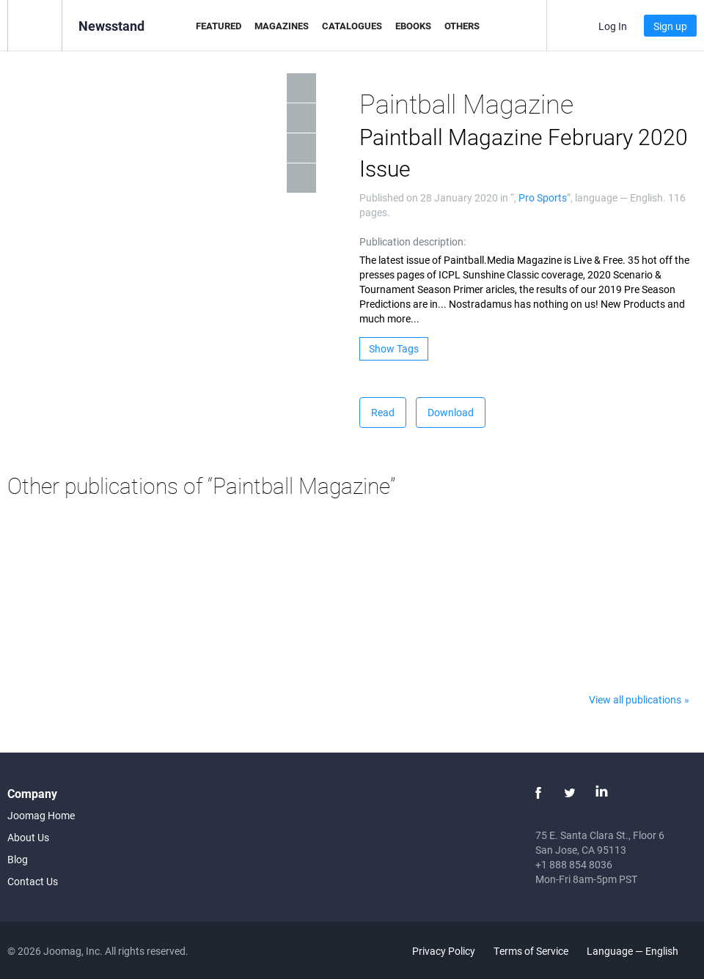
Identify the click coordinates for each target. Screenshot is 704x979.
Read (383, 412)
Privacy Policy (443, 951)
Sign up (670, 26)
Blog (17, 859)
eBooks (413, 25)
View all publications (635, 699)
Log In (612, 26)
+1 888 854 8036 (573, 864)
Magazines (281, 25)
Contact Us (32, 881)
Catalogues (352, 25)
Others (462, 25)
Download (451, 412)
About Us (28, 837)
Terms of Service (531, 951)
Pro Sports (542, 197)
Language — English (641, 951)
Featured (218, 25)
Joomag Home (41, 815)
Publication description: (412, 241)
